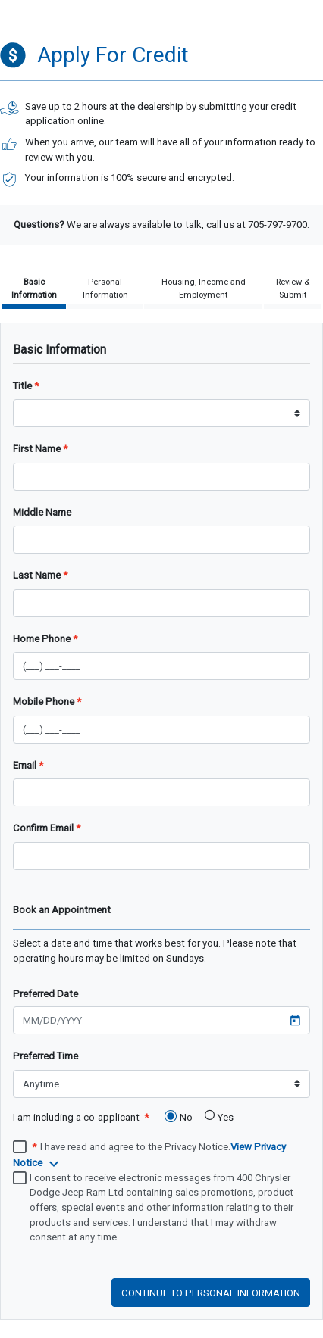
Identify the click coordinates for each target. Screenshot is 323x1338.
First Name (37, 448)
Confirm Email (43, 828)
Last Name (37, 575)
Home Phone (42, 638)
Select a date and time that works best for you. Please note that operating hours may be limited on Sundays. (154, 950)
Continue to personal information (210, 1293)
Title (22, 385)
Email (24, 765)
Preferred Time (45, 1056)
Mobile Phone (43, 701)
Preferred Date (45, 994)
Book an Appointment (62, 909)
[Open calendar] (295, 1023)
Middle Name (42, 512)
